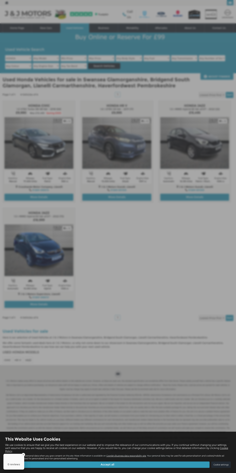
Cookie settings (221, 464)
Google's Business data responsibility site (126, 455)
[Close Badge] (23, 454)
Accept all (107, 464)
